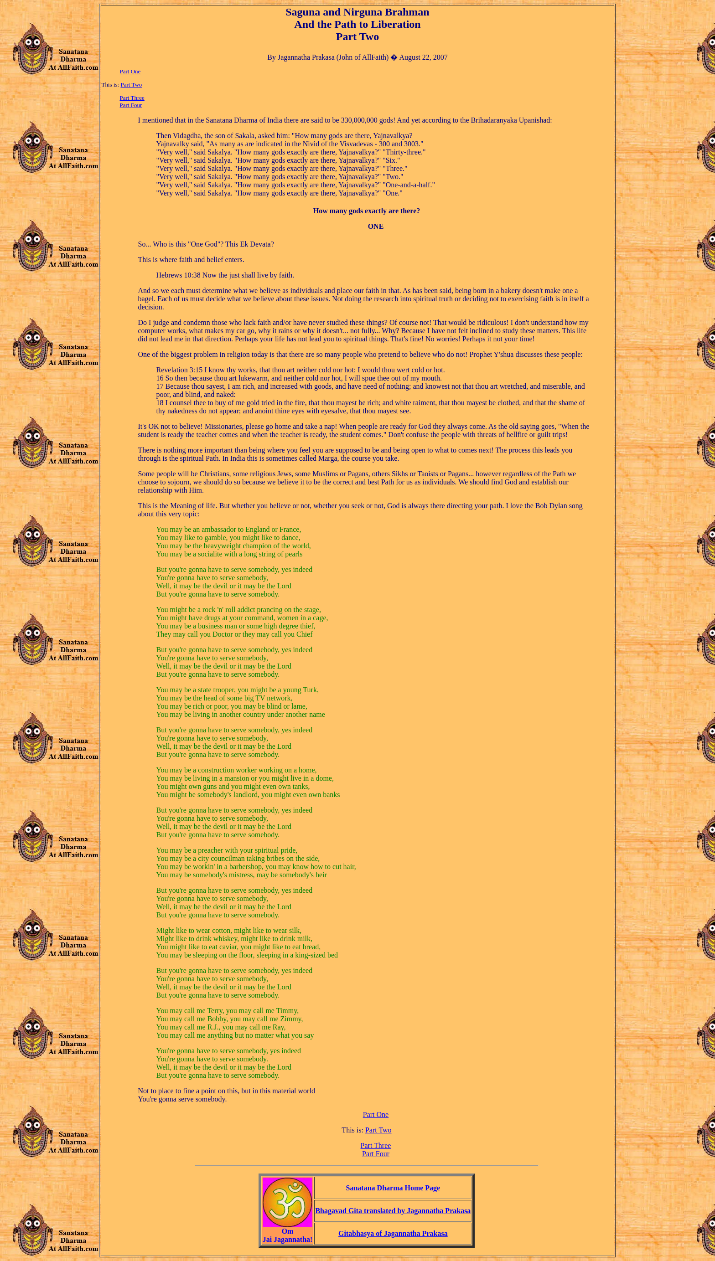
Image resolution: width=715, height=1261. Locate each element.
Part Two (131, 84)
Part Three (132, 97)
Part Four (131, 105)
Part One (130, 71)
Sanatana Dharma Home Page (393, 1188)
